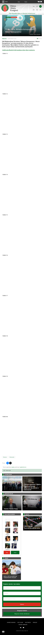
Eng (37, 6)
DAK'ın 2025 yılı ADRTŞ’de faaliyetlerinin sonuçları (10, 576)
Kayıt (26, 1)
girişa (13, 467)
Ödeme (22, 604)
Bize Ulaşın (20, 622)
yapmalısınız (23, 467)
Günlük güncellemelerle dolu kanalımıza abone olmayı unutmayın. (18, 50)
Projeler (35, 622)
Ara (40, 9)
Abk (33, 9)
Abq (37, 9)
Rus (34, 6)
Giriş (19, 1)
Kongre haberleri (23, 624)
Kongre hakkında (11, 622)
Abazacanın (14, 17)
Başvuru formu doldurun (22, 614)
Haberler (4, 38)
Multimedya (28, 622)
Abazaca (8, 17)
